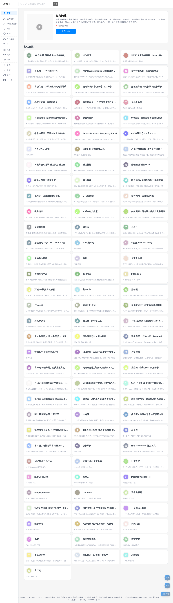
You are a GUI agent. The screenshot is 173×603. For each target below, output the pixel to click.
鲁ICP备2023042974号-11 (90, 600)
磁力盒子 (8, 4)
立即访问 (66, 31)
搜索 (55, 4)
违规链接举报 (62, 26)
